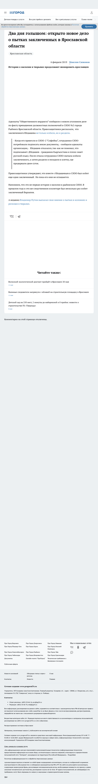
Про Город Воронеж (11, 643)
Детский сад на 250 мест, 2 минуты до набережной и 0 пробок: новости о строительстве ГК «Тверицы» (49, 306)
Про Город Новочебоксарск (14, 652)
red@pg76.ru (32, 705)
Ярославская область (21, 53)
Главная (52, 679)
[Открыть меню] (5, 12)
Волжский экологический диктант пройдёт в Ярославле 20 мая (49, 283)
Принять (89, 26)
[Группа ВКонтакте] (72, 647)
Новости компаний (11, 673)
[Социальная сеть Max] (72, 652)
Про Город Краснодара (56, 655)
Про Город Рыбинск (33, 652)
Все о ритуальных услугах (66, 19)
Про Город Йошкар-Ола (12, 646)
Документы (8, 658)
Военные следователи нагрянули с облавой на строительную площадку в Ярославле (49, 294)
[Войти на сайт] (91, 12)
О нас (51, 673)
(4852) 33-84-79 (22, 705)
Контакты (7, 679)
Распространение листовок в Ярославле (18, 726)
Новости (30, 679)
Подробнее (72, 755)
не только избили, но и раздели (53, 132)
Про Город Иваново (55, 643)
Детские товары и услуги (14, 19)
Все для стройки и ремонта (40, 19)
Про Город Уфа (53, 652)
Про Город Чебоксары (12, 655)
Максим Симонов (79, 62)
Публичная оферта (11, 664)
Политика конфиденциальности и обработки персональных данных (28, 759)
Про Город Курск (32, 646)
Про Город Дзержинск (34, 643)
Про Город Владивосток (34, 655)
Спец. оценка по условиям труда (16, 746)
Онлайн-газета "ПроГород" (35, 658)
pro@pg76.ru (37, 702)
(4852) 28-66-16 (27, 702)
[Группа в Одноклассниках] (78, 647)
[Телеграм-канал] (84, 647)
